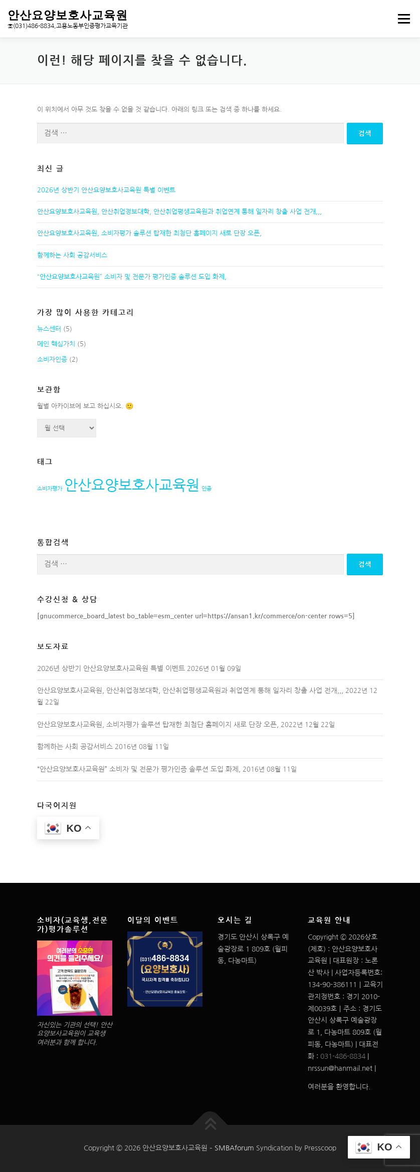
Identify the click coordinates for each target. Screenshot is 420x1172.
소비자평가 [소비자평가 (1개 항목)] (49, 489)
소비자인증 (52, 359)
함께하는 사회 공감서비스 (72, 255)
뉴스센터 (49, 329)
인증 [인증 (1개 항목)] (206, 489)
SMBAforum (234, 1147)
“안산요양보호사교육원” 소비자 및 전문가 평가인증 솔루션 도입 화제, (132, 277)
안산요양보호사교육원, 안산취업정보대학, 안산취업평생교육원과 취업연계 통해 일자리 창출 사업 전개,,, (179, 211)
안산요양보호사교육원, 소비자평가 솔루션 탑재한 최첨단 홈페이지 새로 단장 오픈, (149, 233)
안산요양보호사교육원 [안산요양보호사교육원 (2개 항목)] (131, 485)
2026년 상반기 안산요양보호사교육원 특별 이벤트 (106, 190)
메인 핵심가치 (56, 344)
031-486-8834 (342, 1056)
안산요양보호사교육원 (68, 15)
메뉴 (402, 19)
